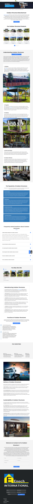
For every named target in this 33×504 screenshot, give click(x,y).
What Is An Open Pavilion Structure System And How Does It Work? (8, 354)
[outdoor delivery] (16, 371)
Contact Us (16, 21)
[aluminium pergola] (16, 95)
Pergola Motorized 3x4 (20, 33)
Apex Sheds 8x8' (13, 33)
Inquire (6, 43)
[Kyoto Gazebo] (16, 140)
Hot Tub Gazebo (6, 280)
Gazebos (6, 68)
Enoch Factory (19, 289)
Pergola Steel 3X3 (20, 41)
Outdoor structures (6, 14)
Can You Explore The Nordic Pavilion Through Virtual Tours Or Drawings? (19, 354)
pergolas (11, 107)
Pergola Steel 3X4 (13, 41)
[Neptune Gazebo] (16, 80)
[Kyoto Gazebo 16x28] (16, 173)
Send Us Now (16, 54)
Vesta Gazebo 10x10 (26, 41)
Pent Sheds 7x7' (7, 33)
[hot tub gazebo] (16, 5)
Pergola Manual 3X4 (26, 33)
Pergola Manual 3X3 (6, 41)
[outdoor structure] (16, 427)
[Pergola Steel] (16, 125)
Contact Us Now (16, 323)
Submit (16, 466)
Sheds (5, 278)
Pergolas (5, 269)
